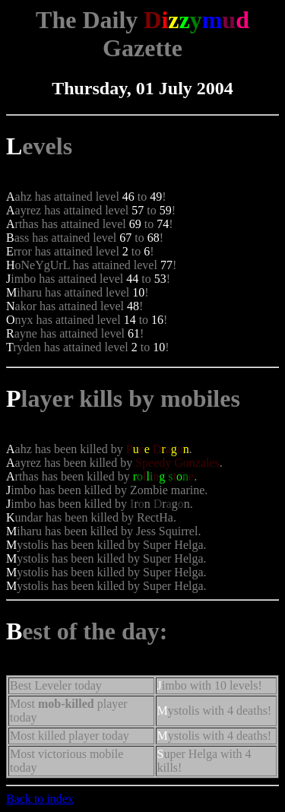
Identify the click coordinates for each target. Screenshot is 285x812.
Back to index (40, 798)
